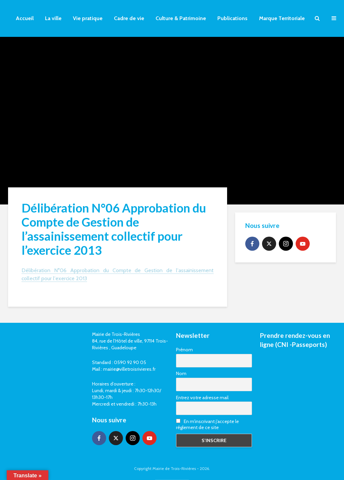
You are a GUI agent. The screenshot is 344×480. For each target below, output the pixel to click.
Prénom (184, 350)
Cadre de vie (129, 18)
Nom (181, 373)
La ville (53, 18)
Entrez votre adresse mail (202, 398)
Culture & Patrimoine (181, 18)
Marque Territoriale (282, 18)
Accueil (25, 18)
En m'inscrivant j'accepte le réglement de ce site (207, 424)
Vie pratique (87, 18)
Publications (232, 18)
